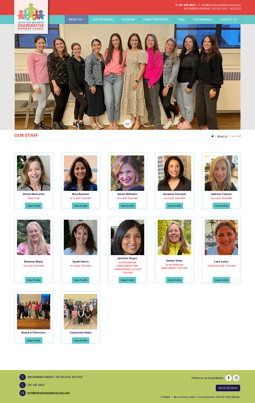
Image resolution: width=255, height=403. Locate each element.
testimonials (202, 19)
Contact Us (228, 19)
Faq (182, 19)
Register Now (228, 388)
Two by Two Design (227, 397)
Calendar (128, 19)
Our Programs (102, 19)
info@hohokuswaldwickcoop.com (221, 5)
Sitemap (165, 397)
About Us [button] (75, 19)
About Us (222, 136)
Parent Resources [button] (155, 19)
